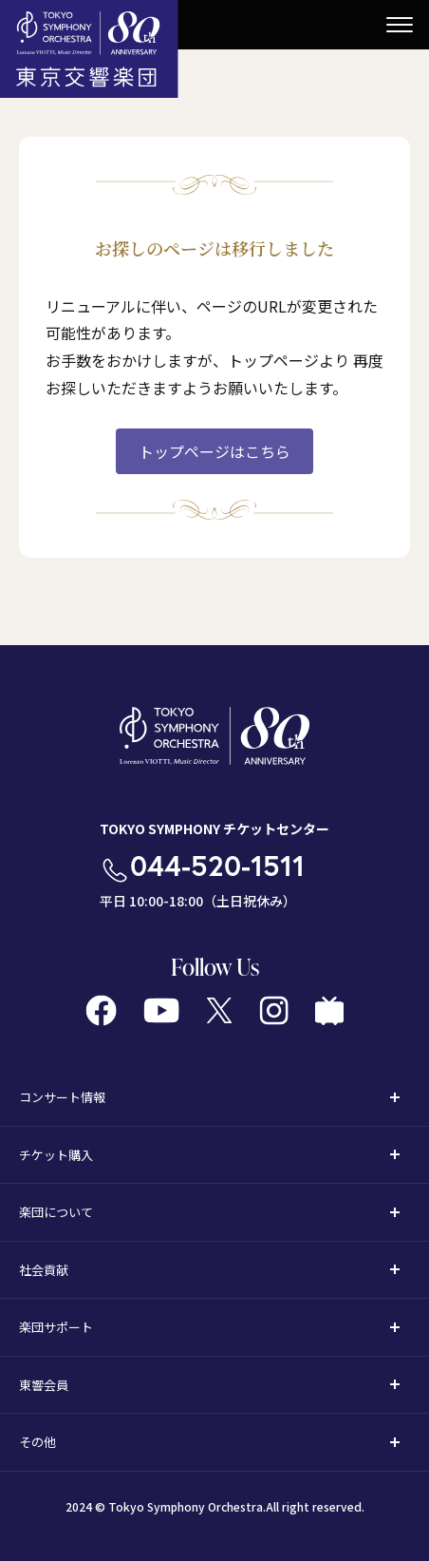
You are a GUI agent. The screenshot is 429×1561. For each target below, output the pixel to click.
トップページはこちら (214, 451)
